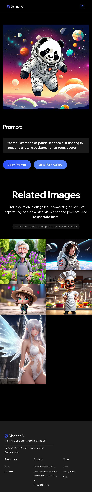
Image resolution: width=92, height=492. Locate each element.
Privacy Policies (69, 471)
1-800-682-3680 (41, 485)
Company (9, 471)
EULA (65, 477)
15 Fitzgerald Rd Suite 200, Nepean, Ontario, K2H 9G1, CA (45, 475)
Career (66, 466)
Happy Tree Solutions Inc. (45, 466)
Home (7, 466)
